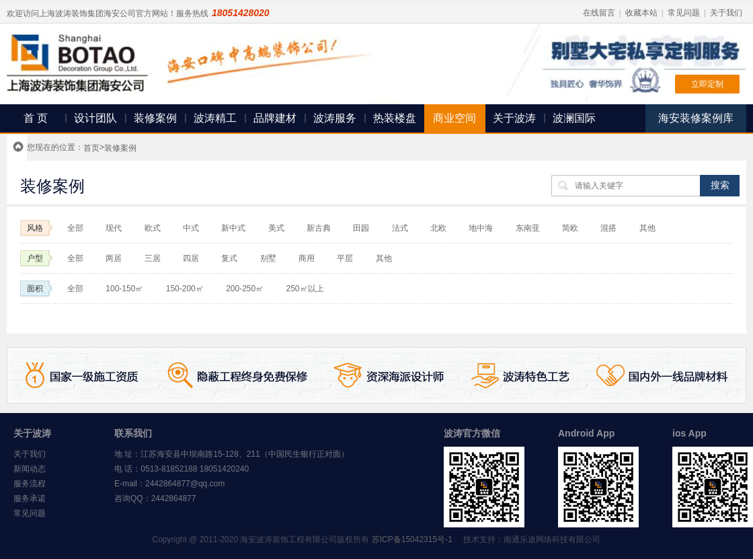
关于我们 (726, 12)
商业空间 (454, 118)
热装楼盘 (394, 118)
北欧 (439, 228)
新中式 (233, 228)
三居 (153, 258)
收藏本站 (641, 12)
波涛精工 (215, 118)
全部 (75, 228)
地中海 (481, 228)
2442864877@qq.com (185, 483)
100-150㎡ (124, 288)
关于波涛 (514, 118)
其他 (647, 228)
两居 (114, 258)
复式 (229, 258)
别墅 (268, 258)
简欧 (570, 228)
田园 (361, 228)
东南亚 (528, 228)
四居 (191, 258)
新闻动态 (29, 469)
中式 (191, 228)
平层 (345, 258)
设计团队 (95, 118)
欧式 (153, 228)
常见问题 (684, 12)
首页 (91, 148)
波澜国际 (574, 118)
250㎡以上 (305, 288)
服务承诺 (29, 498)
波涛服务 (334, 118)
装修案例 (155, 118)
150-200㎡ (185, 288)
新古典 (319, 228)
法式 (400, 228)
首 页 (36, 118)
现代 (114, 228)
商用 (307, 258)
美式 (276, 228)
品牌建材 (274, 118)
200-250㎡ (245, 288)
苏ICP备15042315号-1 (412, 539)
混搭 (608, 228)
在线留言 (599, 12)
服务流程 (29, 483)
